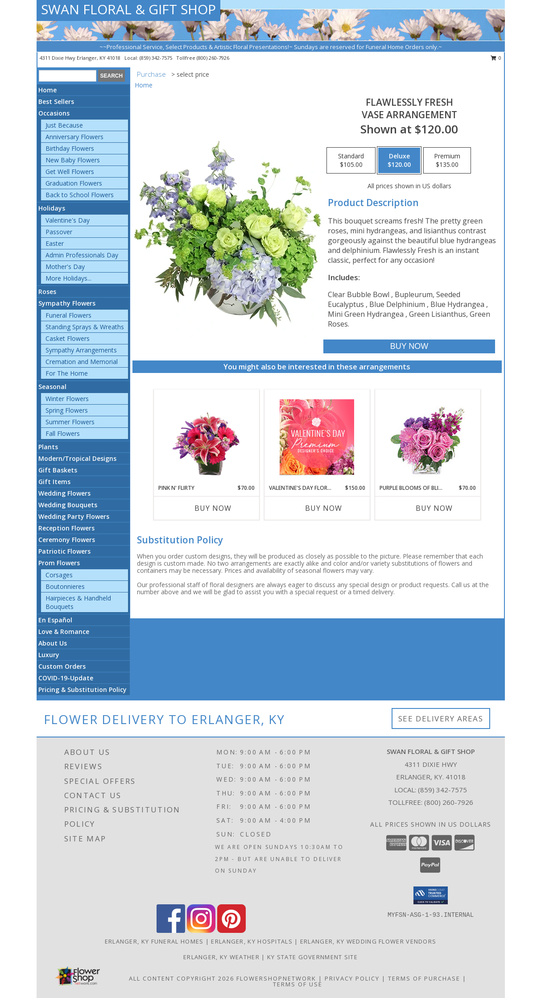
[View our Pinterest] (231, 930)
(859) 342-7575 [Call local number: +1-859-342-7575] (156, 57)
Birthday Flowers (69, 148)
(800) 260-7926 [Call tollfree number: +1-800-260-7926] (213, 57)
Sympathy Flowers (66, 303)
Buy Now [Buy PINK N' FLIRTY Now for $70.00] (212, 508)
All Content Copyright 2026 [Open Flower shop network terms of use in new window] (181, 978)
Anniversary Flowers (74, 137)
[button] (430, 895)
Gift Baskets (57, 470)
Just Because (64, 125)
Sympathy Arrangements (81, 350)
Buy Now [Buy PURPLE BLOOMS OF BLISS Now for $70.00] (434, 508)
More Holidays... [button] (68, 278)
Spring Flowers (66, 410)
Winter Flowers (67, 398)
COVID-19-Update (65, 678)
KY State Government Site (312, 957)
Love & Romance (63, 631)
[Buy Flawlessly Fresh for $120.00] (409, 346)
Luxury (48, 654)
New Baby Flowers (72, 160)
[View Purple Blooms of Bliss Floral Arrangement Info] (427, 437)
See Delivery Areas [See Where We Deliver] (440, 718)
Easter (54, 243)
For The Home (66, 373)
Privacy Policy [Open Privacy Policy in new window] (352, 978)
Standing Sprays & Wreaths (84, 327)
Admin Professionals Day (81, 255)
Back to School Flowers (79, 194)
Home (47, 90)
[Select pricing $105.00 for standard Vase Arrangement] (351, 161)
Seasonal (52, 386)
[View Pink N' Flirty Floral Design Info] (206, 437)
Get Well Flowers (69, 171)
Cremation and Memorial (81, 361)
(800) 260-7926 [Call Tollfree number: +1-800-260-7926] (448, 802)
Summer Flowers (70, 422)
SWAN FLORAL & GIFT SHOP (128, 9)
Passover (58, 232)
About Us (52, 643)
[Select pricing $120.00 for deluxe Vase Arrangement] (399, 161)
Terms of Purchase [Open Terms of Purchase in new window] (424, 978)
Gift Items (54, 481)
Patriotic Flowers (64, 551)
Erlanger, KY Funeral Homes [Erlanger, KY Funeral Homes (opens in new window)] (154, 941)
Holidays (51, 208)
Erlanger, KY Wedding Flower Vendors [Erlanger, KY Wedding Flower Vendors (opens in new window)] (368, 941)
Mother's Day (65, 266)
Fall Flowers (62, 433)
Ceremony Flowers (66, 539)
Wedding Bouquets (67, 505)
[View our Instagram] (201, 930)
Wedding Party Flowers (73, 516)
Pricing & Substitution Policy (82, 689)
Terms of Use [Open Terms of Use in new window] (297, 984)
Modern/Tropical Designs (77, 458)
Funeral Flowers (68, 315)
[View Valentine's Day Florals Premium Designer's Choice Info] (317, 437)
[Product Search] (67, 76)
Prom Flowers (59, 563)
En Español (55, 620)
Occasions (54, 113)
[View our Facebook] (171, 930)
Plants (48, 447)
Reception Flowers (66, 528)
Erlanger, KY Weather (221, 957)
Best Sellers (56, 101)
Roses (47, 291)
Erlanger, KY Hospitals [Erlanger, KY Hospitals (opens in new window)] (252, 941)
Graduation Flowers (73, 183)
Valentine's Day (67, 220)
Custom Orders (62, 666)
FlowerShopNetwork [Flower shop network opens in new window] (276, 978)
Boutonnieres (65, 586)
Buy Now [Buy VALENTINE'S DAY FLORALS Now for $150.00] (323, 508)
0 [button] (496, 57)
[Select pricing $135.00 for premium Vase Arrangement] (447, 161)
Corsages (59, 575)
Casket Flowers (67, 338)
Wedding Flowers (64, 493)
